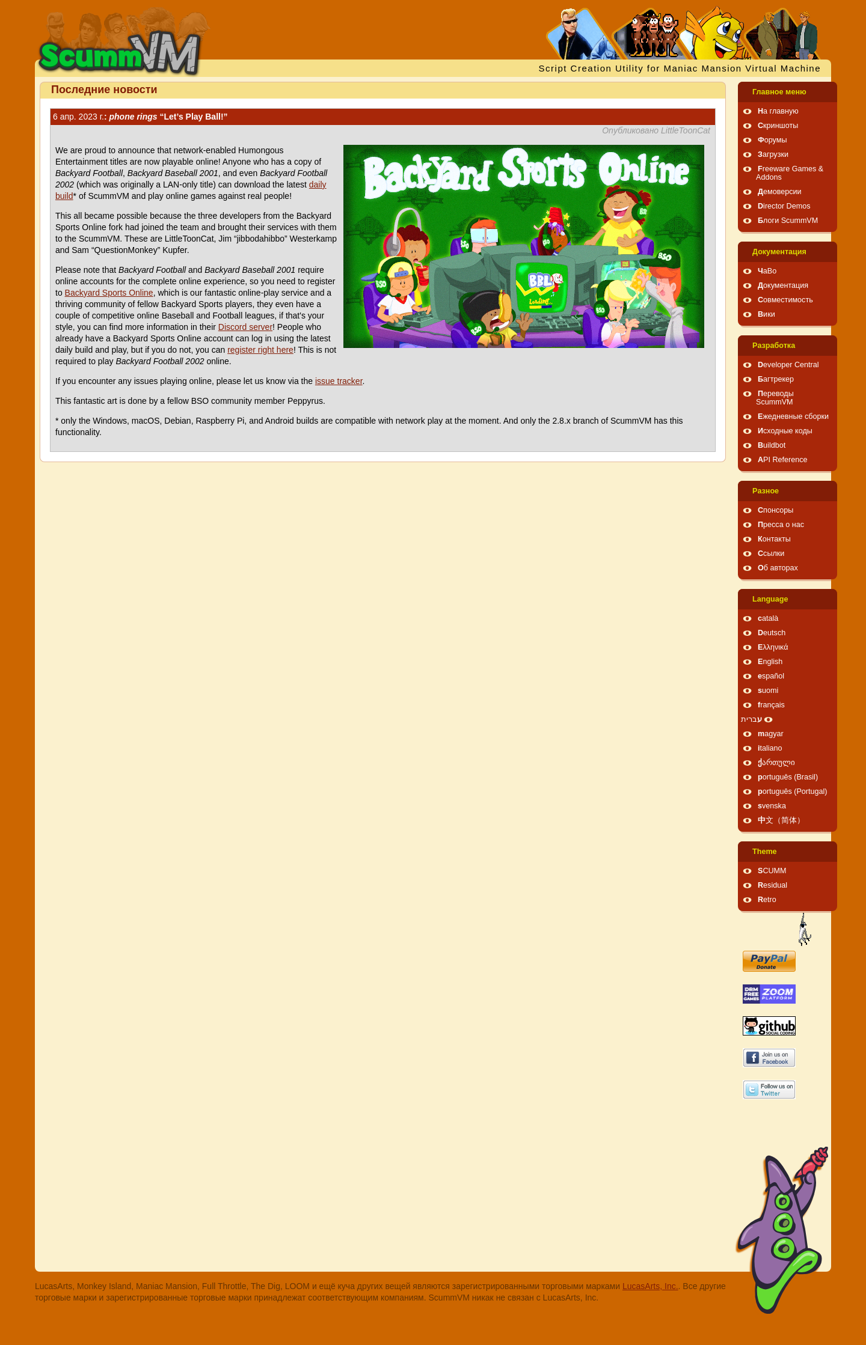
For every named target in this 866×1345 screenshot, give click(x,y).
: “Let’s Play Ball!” (140, 116)
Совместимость (785, 300)
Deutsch (771, 633)
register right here (260, 350)
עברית (751, 719)
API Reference (783, 460)
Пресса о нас (781, 524)
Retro (767, 899)
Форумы (772, 140)
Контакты (774, 539)
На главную (778, 111)
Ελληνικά (773, 647)
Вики (766, 314)
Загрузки (773, 154)
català (768, 618)
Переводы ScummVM (775, 397)
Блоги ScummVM (788, 220)
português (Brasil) (788, 777)
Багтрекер (776, 379)
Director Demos (784, 206)
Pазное (765, 491)
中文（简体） (781, 820)
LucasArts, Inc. (650, 1286)
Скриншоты (778, 125)
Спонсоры (775, 510)
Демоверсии (780, 192)
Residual (772, 885)
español (771, 676)
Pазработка (773, 345)
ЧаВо (767, 271)
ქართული (776, 762)
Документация (779, 252)
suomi (768, 690)
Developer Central (788, 365)
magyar (771, 734)
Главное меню (779, 92)
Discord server (245, 327)
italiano (770, 748)
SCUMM (772, 871)
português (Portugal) (793, 791)
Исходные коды (785, 431)
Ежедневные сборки (793, 416)
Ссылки (771, 553)
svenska (772, 806)
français (771, 705)
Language (770, 599)
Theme (764, 851)
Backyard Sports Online (109, 292)
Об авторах (778, 568)
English (770, 661)
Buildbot (771, 445)
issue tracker (339, 381)
